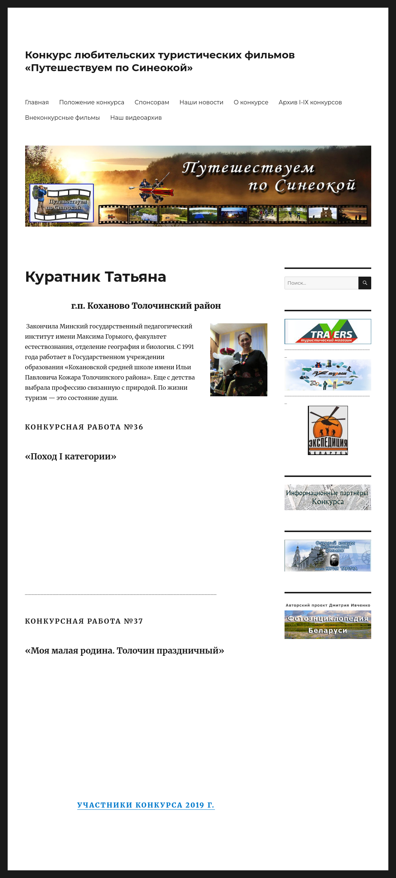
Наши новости (202, 102)
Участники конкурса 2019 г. (146, 805)
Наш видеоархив (136, 117)
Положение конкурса (91, 102)
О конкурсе (251, 102)
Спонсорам (151, 102)
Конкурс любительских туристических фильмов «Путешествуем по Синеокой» (160, 61)
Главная (37, 102)
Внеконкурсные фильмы (62, 117)
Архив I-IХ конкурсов (310, 102)
